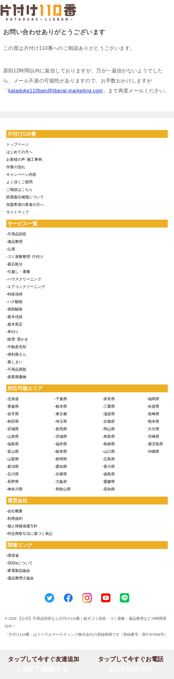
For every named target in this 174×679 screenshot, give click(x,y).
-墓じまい (14, 362)
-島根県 (108, 444)
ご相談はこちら (19, 189)
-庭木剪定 (14, 324)
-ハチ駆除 (14, 302)
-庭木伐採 (14, 317)
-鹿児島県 (155, 444)
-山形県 (12, 436)
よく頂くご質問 (19, 182)
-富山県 (12, 451)
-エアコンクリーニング (25, 287)
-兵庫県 (60, 474)
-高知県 (108, 489)
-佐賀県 (153, 406)
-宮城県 (12, 429)
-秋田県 (12, 421)
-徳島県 (108, 474)
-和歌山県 (62, 489)
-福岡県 (153, 399)
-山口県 (108, 451)
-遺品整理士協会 (20, 578)
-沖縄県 (153, 451)
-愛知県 (60, 466)
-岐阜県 (60, 451)
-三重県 (108, 406)
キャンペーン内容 (21, 174)
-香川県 (108, 466)
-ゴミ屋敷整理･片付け (24, 256)
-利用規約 (14, 518)
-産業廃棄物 (16, 377)
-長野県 (12, 481)
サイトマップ (17, 212)
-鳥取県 (108, 436)
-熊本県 (153, 421)
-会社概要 (14, 511)
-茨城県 (60, 436)
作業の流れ (15, 167)
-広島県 (108, 459)
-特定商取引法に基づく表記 (29, 533)
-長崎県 (153, 414)
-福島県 (12, 444)
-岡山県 (108, 429)
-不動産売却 (16, 347)
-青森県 (12, 406)
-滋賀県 (108, 414)
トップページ (17, 144)
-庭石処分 (14, 264)
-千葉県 (60, 399)
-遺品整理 (14, 241)
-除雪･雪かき (17, 339)
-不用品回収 (16, 234)
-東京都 (60, 414)
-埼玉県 (60, 421)
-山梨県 (12, 459)
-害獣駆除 (14, 309)
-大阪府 (60, 481)
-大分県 (153, 429)
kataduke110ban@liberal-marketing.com (55, 90)
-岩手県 (12, 414)
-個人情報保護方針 (22, 526)
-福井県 (60, 444)
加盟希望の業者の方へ (25, 204)
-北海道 (12, 399)
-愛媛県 (108, 481)
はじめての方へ (19, 152)
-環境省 (12, 555)
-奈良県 (108, 399)
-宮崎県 (153, 436)
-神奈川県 (14, 489)
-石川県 (12, 474)
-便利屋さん (16, 354)
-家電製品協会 (18, 570)
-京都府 (108, 421)
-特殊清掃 (14, 294)
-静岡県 (60, 459)
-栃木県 (60, 406)
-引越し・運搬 (18, 271)
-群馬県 (60, 429)
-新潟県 (12, 466)
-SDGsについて (19, 563)
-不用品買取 (16, 369)
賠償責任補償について (25, 197)
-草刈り (12, 332)
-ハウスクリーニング (23, 279)
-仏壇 (10, 249)
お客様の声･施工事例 (24, 159)
